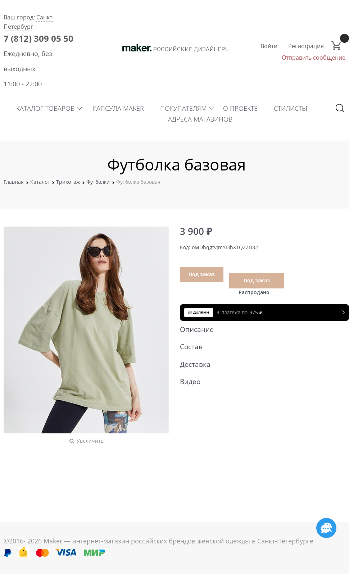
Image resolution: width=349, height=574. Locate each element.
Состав (261, 346)
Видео (261, 381)
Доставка (261, 364)
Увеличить (90, 440)
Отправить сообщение (313, 58)
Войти (268, 46)
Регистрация (306, 46)
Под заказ (202, 274)
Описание (261, 329)
